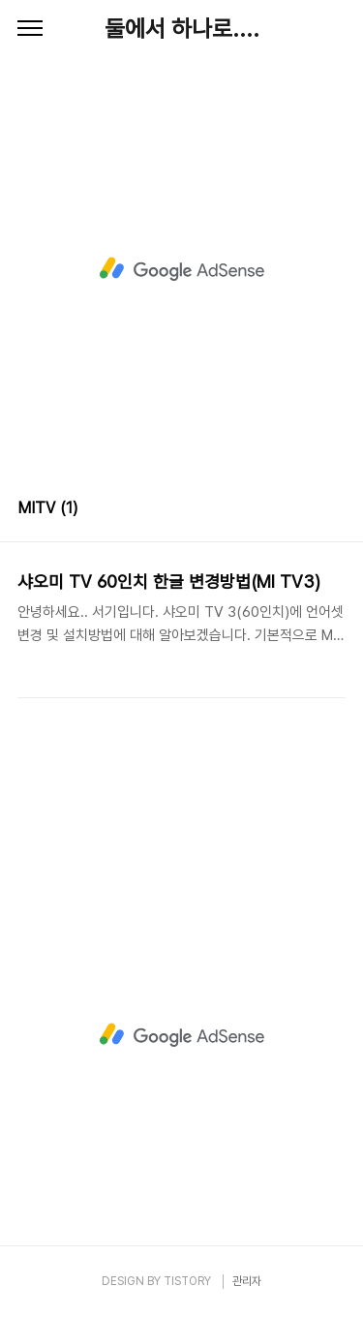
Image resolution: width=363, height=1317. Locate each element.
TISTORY (187, 1281)
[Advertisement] (181, 268)
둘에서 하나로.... (182, 29)
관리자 (246, 1281)
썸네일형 (306, 510)
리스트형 (334, 510)
